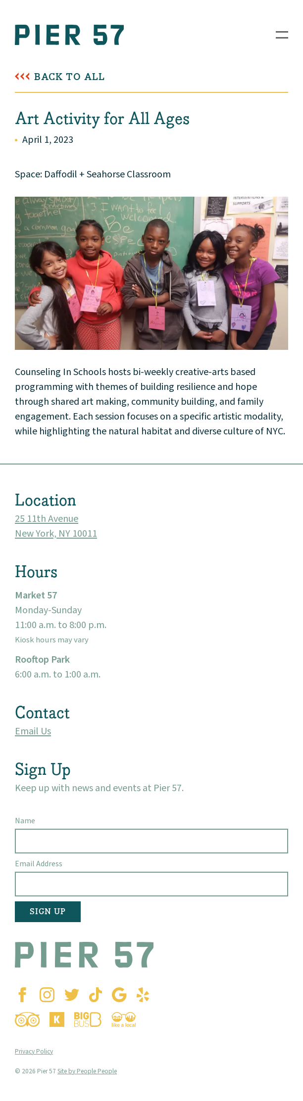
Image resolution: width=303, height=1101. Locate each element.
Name (25, 820)
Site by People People (87, 1071)
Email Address (38, 863)
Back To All (69, 77)
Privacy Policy (34, 1051)
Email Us (33, 731)
